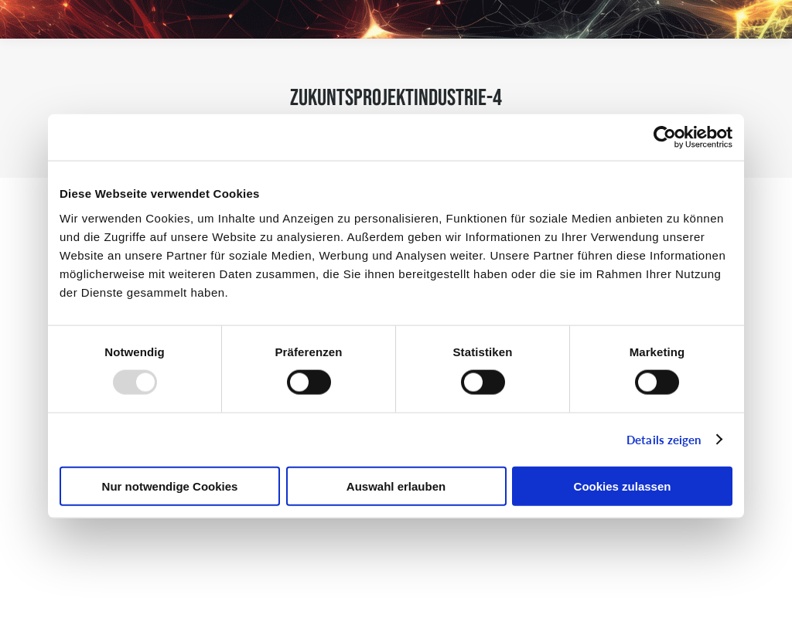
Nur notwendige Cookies (170, 485)
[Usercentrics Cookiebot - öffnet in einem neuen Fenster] (664, 137)
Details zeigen (663, 439)
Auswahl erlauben (396, 485)
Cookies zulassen (622, 485)
